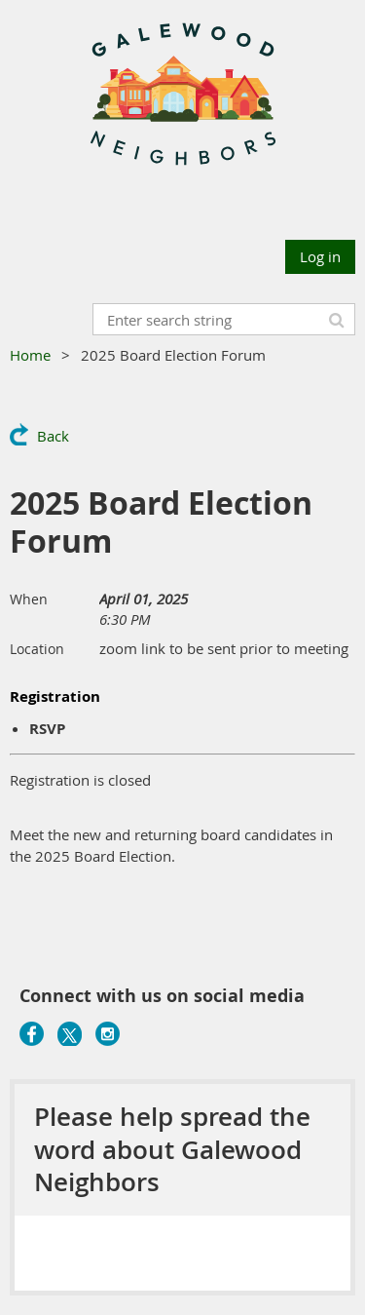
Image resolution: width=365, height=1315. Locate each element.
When (29, 599)
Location (37, 648)
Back (53, 435)
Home (30, 355)
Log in (320, 256)
